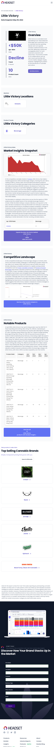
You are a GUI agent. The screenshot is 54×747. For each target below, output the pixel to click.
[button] (51, 2)
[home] (8, 2)
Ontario (30, 179)
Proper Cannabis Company (25, 268)
